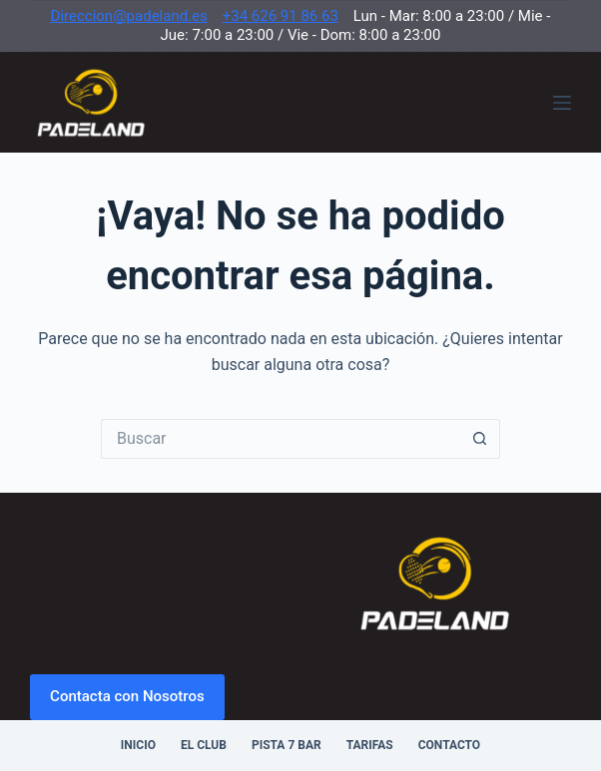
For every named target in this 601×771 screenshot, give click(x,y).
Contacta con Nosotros (127, 696)
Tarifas (369, 745)
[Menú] (562, 103)
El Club (204, 745)
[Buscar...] (280, 439)
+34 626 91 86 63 (280, 16)
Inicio (138, 745)
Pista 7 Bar (286, 745)
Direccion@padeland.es (129, 16)
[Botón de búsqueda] (480, 439)
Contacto (449, 745)
